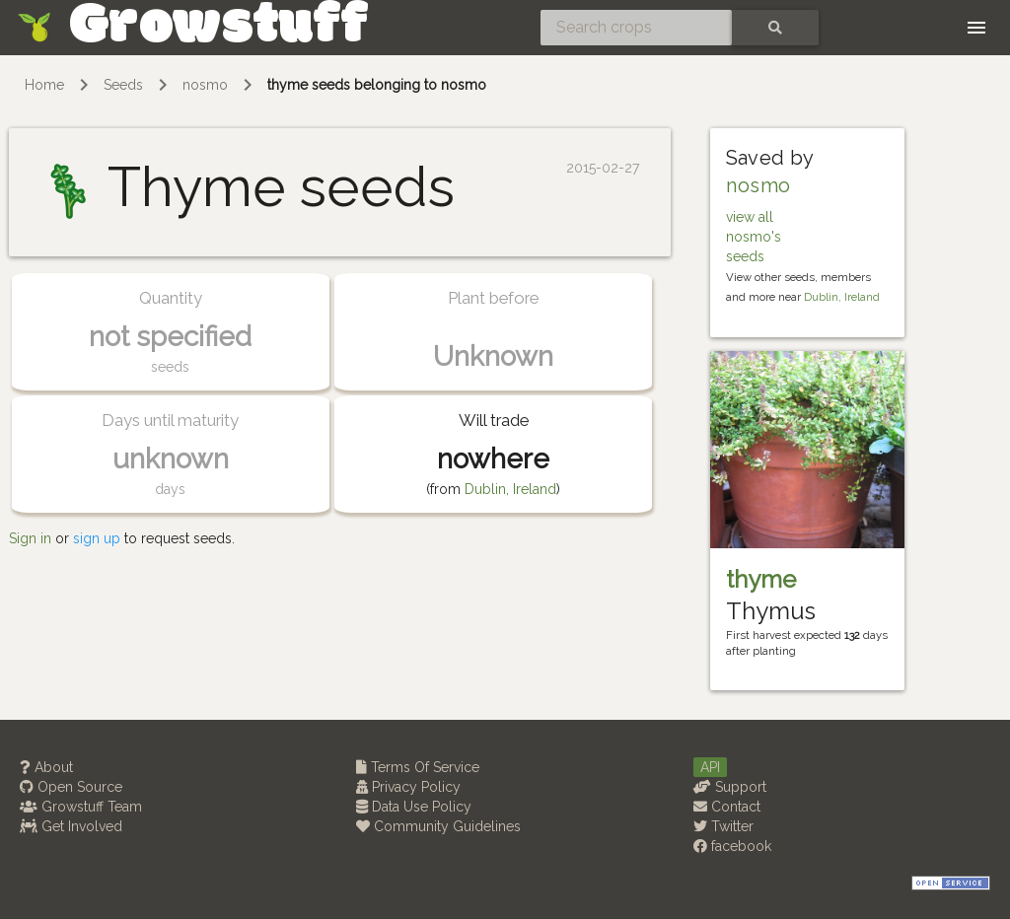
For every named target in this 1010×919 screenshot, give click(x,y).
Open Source (71, 787)
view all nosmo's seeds (753, 236)
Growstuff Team (81, 806)
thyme (761, 579)
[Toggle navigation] (976, 27)
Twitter (723, 826)
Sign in (30, 538)
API (710, 767)
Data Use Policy (413, 806)
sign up (96, 538)
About (46, 767)
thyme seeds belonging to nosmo (376, 85)
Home (44, 85)
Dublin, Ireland (510, 489)
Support (729, 787)
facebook (732, 846)
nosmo (205, 85)
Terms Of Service (417, 767)
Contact (726, 806)
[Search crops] (636, 27)
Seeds (123, 85)
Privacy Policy (408, 787)
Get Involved (71, 826)
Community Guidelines (438, 826)
